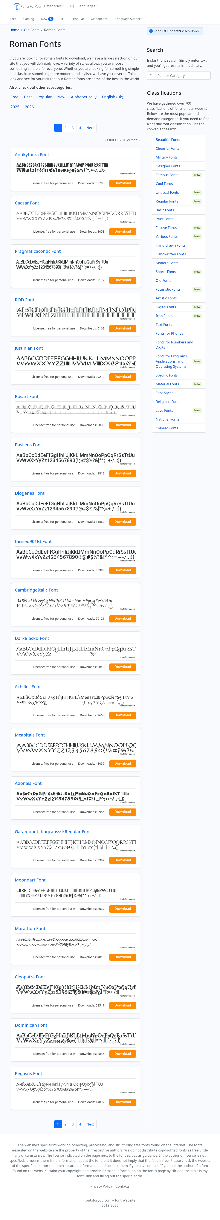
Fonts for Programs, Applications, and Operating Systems (172, 361)
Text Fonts (164, 324)
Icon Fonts (164, 315)
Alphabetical (99, 19)
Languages (86, 6)
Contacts (123, 1186)
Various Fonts (167, 236)
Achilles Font (28, 686)
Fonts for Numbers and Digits (174, 345)
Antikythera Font (32, 154)
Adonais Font (28, 783)
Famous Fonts (167, 174)
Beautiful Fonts (168, 139)
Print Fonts (164, 219)
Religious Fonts (168, 401)
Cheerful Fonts (167, 148)
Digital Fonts (166, 307)
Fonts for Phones (169, 333)
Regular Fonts (167, 201)
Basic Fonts (165, 210)
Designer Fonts (168, 166)
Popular (78, 19)
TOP (63, 19)
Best (28, 96)
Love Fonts (164, 410)
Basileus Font (28, 445)
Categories (53, 6)
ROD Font (24, 300)
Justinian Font (29, 348)
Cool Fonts (164, 183)
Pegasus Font (28, 1073)
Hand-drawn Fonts (171, 245)
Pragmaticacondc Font (38, 251)
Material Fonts (167, 384)
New (47, 19)
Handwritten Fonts (171, 254)
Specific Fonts (167, 375)
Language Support (128, 19)
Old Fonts (163, 280)
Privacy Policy (101, 1186)
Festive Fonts (166, 227)
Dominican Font (31, 1025)
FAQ (71, 6)
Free (13, 19)
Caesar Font (27, 203)
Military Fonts (167, 157)
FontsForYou (27, 6)
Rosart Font (26, 396)
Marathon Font (30, 928)
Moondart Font (30, 880)
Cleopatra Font (30, 977)
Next (90, 127)
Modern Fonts (167, 263)
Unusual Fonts (167, 192)
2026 (29, 106)
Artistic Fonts (166, 298)
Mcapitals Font (30, 735)
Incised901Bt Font (33, 541)
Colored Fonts (167, 428)
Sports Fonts (166, 271)
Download (123, 183)
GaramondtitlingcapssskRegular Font (53, 831)
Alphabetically (83, 96)
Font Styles (164, 392)
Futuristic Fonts (168, 289)
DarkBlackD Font (32, 638)
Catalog (28, 19)
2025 (15, 106)
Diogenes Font (29, 493)
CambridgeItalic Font (36, 590)
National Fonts (167, 419)
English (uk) (112, 96)
